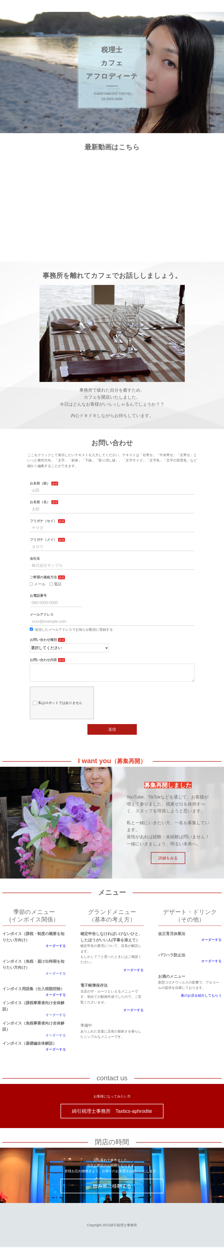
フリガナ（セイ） (43, 521)
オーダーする (56, 950)
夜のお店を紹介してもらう (201, 999)
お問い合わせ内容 (43, 660)
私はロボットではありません (57, 707)
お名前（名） (40, 502)
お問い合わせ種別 (43, 640)
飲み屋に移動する (112, 1190)
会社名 (35, 558)
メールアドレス (42, 614)
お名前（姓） (40, 483)
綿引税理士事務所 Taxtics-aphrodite (112, 1115)
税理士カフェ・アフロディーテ (77, 5)
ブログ (148, 5)
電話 (55, 584)
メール (38, 584)
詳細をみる (168, 862)
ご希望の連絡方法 (43, 577)
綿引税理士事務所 (19, 5)
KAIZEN (124, 5)
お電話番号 (38, 595)
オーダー (52, 1019)
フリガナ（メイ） (43, 539)
